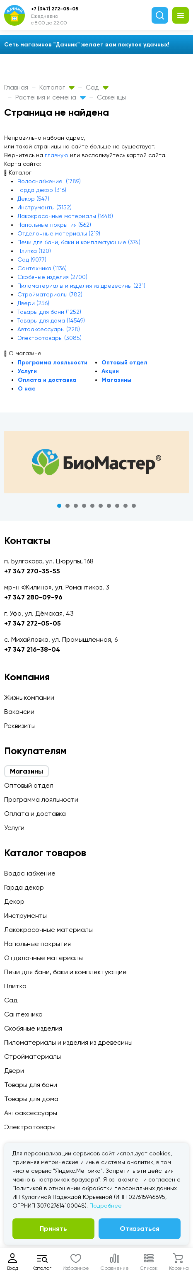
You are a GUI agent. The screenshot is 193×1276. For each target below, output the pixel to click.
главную (56, 155)
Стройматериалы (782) (49, 294)
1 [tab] (59, 506)
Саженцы (111, 97)
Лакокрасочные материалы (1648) (65, 216)
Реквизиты (20, 726)
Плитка (15, 986)
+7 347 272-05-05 (32, 623)
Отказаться (139, 1228)
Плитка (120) (34, 250)
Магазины (116, 379)
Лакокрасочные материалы (48, 930)
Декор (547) (33, 198)
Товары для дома (31, 1099)
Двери (14, 1071)
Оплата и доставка (47, 379)
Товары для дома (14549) (51, 320)
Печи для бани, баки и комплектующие (65, 972)
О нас (26, 388)
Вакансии (19, 712)
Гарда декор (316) (41, 190)
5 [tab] (92, 506)
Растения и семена (50, 97)
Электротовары (29, 1127)
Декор (14, 901)
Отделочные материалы (43, 958)
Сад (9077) (31, 259)
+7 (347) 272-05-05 (54, 9)
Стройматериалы (32, 1056)
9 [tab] (125, 506)
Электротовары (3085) (49, 338)
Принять (53, 1228)
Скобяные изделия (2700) (52, 277)
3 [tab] (76, 506)
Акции (110, 371)
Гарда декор (24, 887)
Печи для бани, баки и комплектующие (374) (78, 242)
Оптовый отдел (124, 362)
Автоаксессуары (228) (48, 329)
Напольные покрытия (37, 944)
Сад (97, 87)
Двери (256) (33, 303)
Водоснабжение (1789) (49, 181)
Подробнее (105, 1205)
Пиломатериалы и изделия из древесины (68, 1042)
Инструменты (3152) (44, 207)
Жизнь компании (29, 697)
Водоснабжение (29, 873)
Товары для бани (30, 1085)
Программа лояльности (52, 362)
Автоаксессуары (30, 1113)
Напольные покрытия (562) (54, 224)
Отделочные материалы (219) (58, 233)
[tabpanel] (96, 462)
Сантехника (23, 1014)
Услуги (27, 371)
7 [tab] (109, 506)
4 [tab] (84, 506)
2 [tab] (67, 506)
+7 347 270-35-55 (32, 571)
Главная (16, 87)
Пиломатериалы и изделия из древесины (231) (81, 285)
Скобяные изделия (33, 1028)
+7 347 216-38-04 (32, 649)
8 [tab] (117, 506)
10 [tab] (134, 506)
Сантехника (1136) (42, 268)
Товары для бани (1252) (49, 311)
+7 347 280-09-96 (33, 597)
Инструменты (25, 915)
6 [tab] (101, 506)
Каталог (57, 87)
